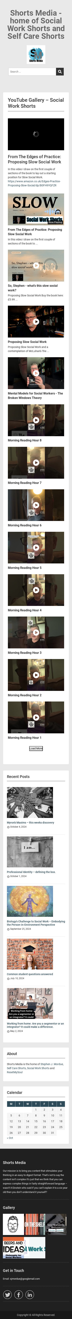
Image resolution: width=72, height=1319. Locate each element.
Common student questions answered (30, 974)
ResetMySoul (14, 1072)
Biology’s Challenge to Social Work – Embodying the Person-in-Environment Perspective (36, 923)
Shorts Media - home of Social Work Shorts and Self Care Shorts (36, 24)
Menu (7, 6)
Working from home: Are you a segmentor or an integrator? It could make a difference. (35, 1025)
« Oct (10, 1137)
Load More (36, 748)
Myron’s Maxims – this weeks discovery (30, 822)
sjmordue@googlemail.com (25, 1278)
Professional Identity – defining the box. (31, 872)
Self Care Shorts (16, 1068)
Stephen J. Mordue (52, 1064)
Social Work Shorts (38, 1068)
